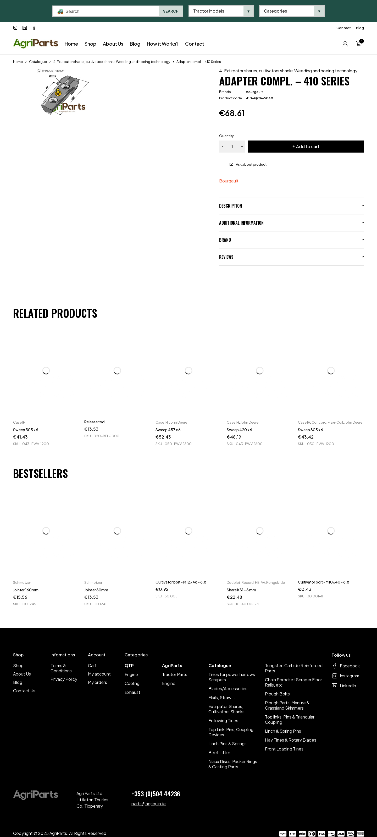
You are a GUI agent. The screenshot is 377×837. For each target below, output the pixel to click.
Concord (319, 422)
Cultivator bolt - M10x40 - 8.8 (323, 582)
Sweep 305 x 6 (25, 429)
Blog (360, 28)
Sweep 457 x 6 (168, 429)
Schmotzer (22, 582)
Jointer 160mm (25, 589)
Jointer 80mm (96, 589)
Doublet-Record (240, 582)
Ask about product (251, 164)
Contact (343, 28)
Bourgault (254, 92)
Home (18, 62)
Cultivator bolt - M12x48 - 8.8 (181, 582)
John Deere (178, 422)
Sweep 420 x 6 (239, 429)
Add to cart (307, 146)
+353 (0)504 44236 (155, 793)
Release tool (94, 421)
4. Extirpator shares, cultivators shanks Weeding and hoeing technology (111, 62)
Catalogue (38, 62)
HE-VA (260, 582)
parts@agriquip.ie (148, 803)
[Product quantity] (232, 147)
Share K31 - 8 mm (241, 589)
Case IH (19, 422)
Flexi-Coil (335, 422)
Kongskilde (275, 582)
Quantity (226, 136)
